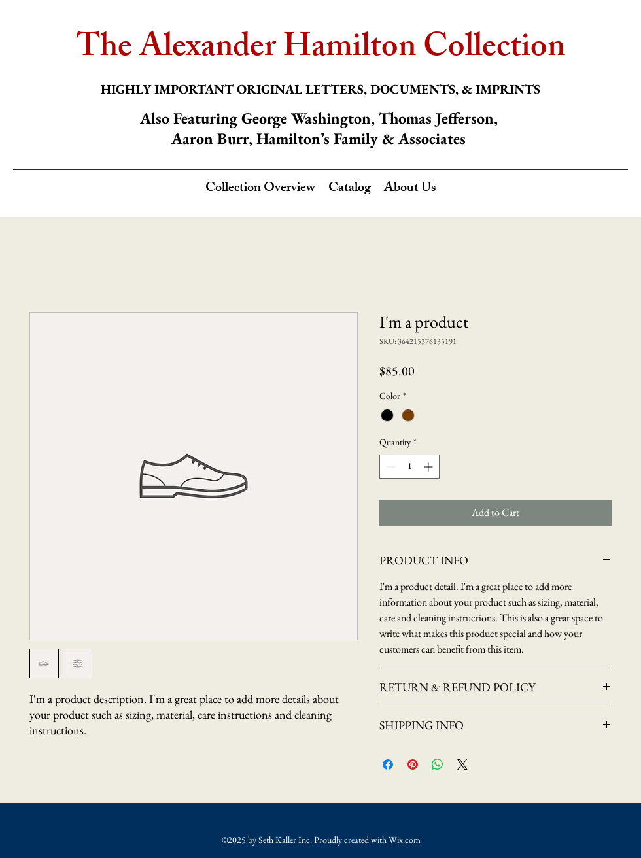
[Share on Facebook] (388, 764)
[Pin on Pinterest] (413, 764)
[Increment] (429, 466)
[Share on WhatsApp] (437, 764)
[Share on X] (462, 764)
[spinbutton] (409, 466)
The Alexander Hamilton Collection (321, 50)
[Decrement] (389, 466)
